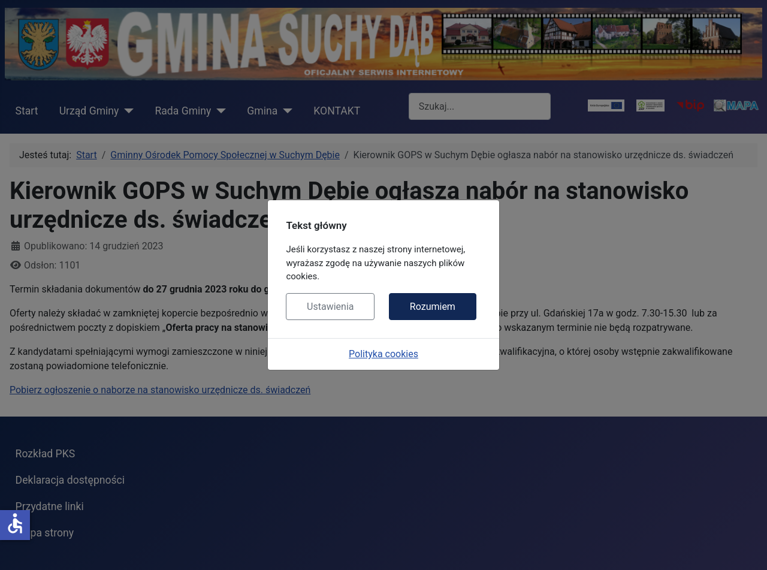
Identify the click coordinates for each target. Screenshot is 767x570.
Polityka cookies (383, 354)
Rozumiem (432, 306)
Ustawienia (330, 306)
